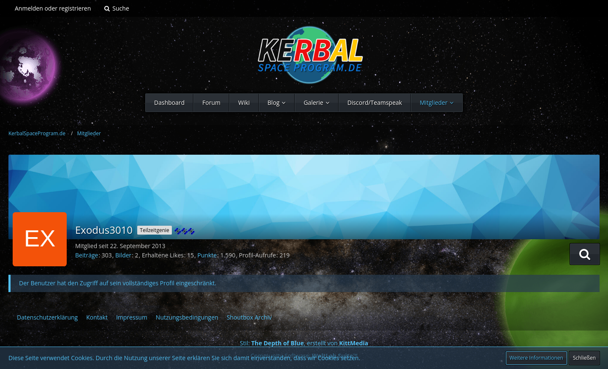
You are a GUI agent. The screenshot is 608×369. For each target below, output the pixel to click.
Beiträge (86, 255)
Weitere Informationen (536, 357)
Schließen (584, 357)
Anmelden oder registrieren (53, 8)
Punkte (207, 255)
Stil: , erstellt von (304, 343)
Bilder (123, 255)
